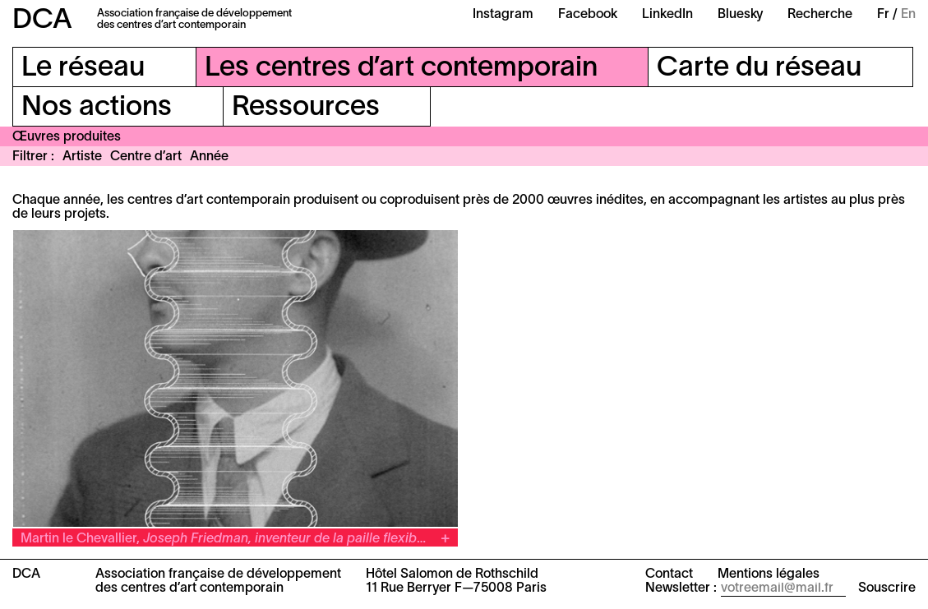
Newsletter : (681, 588)
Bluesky (740, 15)
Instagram (503, 15)
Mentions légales (769, 574)
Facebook (587, 15)
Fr (883, 15)
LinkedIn (667, 15)
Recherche (819, 15)
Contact (669, 574)
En (908, 15)
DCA (42, 21)
